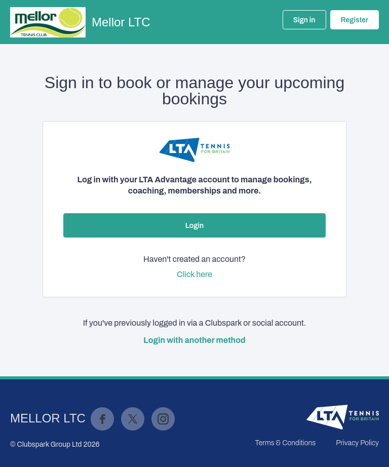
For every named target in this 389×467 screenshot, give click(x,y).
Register (354, 20)
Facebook (102, 419)
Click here (194, 274)
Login (194, 225)
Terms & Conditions (285, 443)
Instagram (163, 419)
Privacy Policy (357, 443)
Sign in (304, 20)
